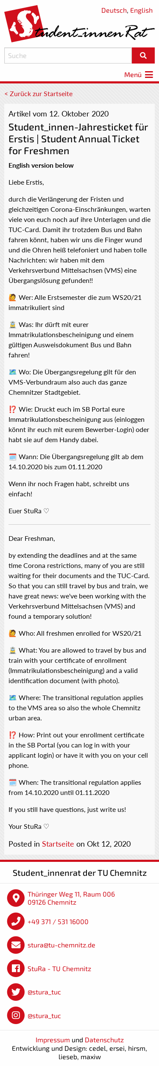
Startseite (58, 843)
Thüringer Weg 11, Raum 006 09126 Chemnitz (71, 898)
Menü (139, 74)
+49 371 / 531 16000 (58, 921)
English (141, 10)
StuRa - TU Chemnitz (59, 968)
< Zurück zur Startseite (38, 93)
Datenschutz (104, 1040)
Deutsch (114, 10)
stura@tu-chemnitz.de (61, 945)
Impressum (53, 1040)
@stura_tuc (44, 992)
